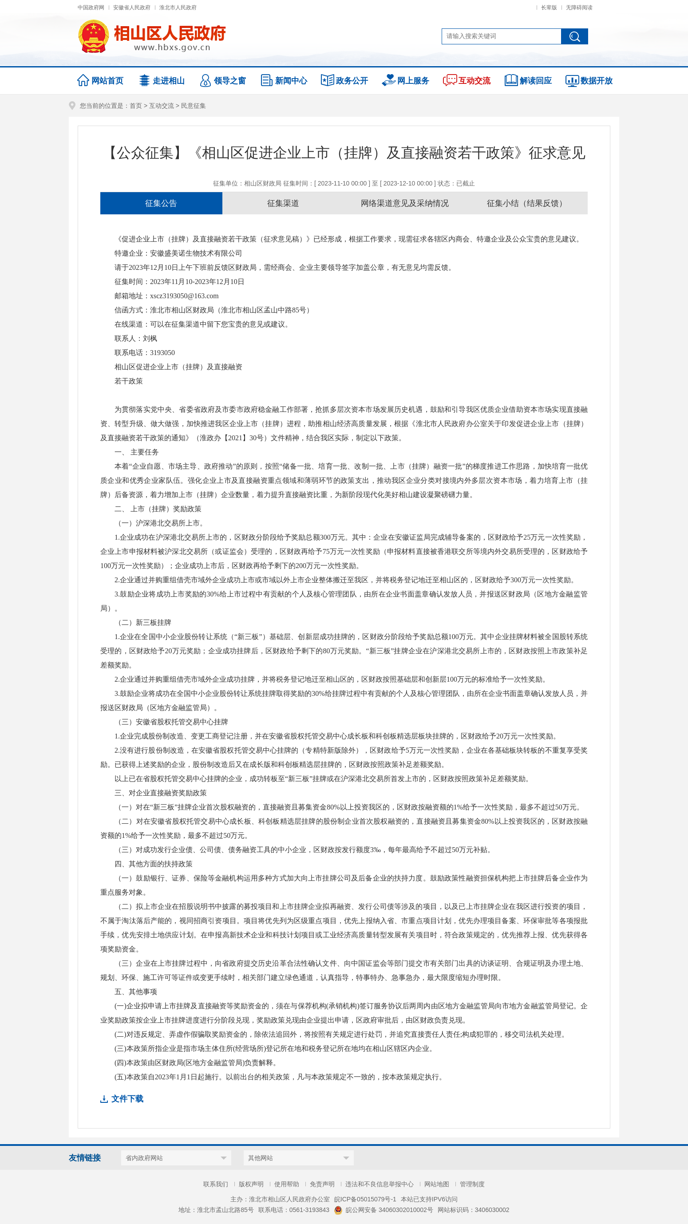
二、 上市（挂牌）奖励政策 (158, 509)
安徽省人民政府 (131, 7)
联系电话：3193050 (145, 352)
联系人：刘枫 (136, 338)
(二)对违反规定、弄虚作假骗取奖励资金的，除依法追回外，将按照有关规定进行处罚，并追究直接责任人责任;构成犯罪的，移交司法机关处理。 (342, 1034)
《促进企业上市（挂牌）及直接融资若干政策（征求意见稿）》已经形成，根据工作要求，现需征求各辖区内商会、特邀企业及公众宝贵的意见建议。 (349, 239)
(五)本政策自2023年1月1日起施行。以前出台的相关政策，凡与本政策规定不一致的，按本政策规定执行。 (280, 1077)
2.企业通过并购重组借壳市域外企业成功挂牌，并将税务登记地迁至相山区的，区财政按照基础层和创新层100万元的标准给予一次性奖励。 (332, 679)
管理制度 (472, 1184)
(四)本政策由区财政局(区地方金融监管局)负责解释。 (197, 1062)
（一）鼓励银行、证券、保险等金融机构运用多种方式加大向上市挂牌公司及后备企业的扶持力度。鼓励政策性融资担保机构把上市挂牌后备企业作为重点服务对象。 (344, 885)
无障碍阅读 (579, 7)
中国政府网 (91, 7)
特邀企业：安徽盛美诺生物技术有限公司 (178, 253)
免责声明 (322, 1184)
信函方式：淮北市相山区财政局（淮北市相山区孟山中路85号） (214, 310)
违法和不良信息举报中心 (379, 1184)
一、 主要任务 (137, 452)
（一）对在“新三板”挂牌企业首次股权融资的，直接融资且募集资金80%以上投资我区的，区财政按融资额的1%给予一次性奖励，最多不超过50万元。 (349, 807)
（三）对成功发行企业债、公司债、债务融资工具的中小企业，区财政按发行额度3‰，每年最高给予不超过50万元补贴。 (304, 849)
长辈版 (549, 7)
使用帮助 (286, 1184)
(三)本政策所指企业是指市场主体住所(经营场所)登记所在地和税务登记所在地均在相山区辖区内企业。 (275, 1048)
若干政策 (129, 381)
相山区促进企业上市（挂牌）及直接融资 (178, 367)
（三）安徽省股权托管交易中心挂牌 (171, 722)
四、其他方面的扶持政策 (154, 864)
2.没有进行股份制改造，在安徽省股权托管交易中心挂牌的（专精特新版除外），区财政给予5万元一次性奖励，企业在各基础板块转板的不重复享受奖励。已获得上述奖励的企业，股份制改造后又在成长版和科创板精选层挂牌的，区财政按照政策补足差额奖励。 (344, 757)
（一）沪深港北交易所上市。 (161, 523)
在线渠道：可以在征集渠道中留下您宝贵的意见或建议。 (203, 324)
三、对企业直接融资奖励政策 (161, 793)
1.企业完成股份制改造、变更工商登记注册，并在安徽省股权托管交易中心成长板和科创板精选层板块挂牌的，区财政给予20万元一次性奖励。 (337, 736)
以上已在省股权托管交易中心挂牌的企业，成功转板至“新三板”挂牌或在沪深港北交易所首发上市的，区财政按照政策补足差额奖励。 (324, 778)
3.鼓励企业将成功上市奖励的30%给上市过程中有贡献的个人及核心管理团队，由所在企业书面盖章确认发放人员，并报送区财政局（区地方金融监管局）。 (344, 601)
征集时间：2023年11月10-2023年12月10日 (180, 281)
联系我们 (215, 1184)
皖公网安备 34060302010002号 (383, 1209)
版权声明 (251, 1184)
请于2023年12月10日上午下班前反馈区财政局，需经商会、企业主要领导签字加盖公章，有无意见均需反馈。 (285, 267)
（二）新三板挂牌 (143, 622)
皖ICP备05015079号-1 (365, 1199)
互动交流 (161, 105)
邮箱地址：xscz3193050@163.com (167, 296)
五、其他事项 (136, 991)
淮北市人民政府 (178, 7)
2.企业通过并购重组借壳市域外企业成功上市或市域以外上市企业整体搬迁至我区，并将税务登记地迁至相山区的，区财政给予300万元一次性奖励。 (346, 580)
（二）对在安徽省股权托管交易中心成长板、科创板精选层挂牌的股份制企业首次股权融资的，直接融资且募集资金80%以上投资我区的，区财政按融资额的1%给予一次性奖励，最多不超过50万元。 (344, 828)
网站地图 (436, 1184)
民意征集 (193, 105)
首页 (136, 105)
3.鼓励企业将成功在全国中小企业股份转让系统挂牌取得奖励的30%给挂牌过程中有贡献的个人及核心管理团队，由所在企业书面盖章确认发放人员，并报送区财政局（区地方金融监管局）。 (344, 700)
